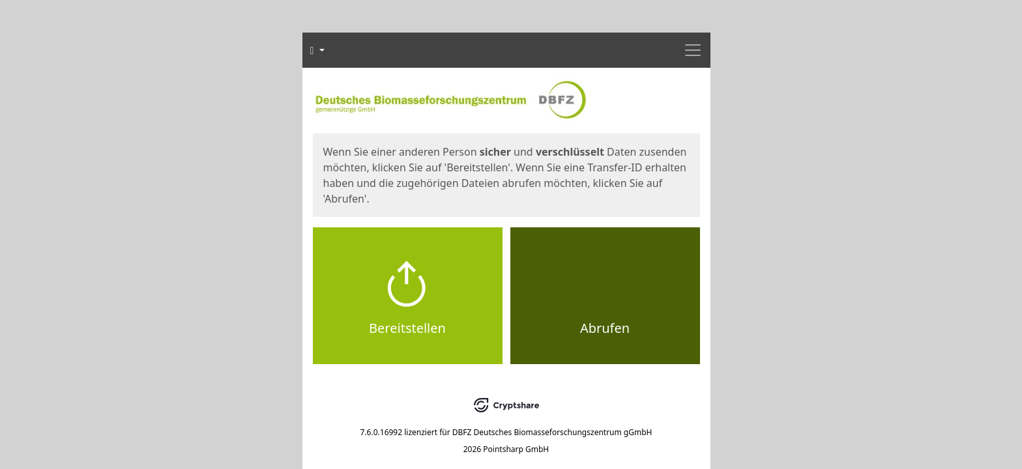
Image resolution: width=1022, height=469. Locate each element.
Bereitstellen (407, 328)
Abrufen (605, 328)
